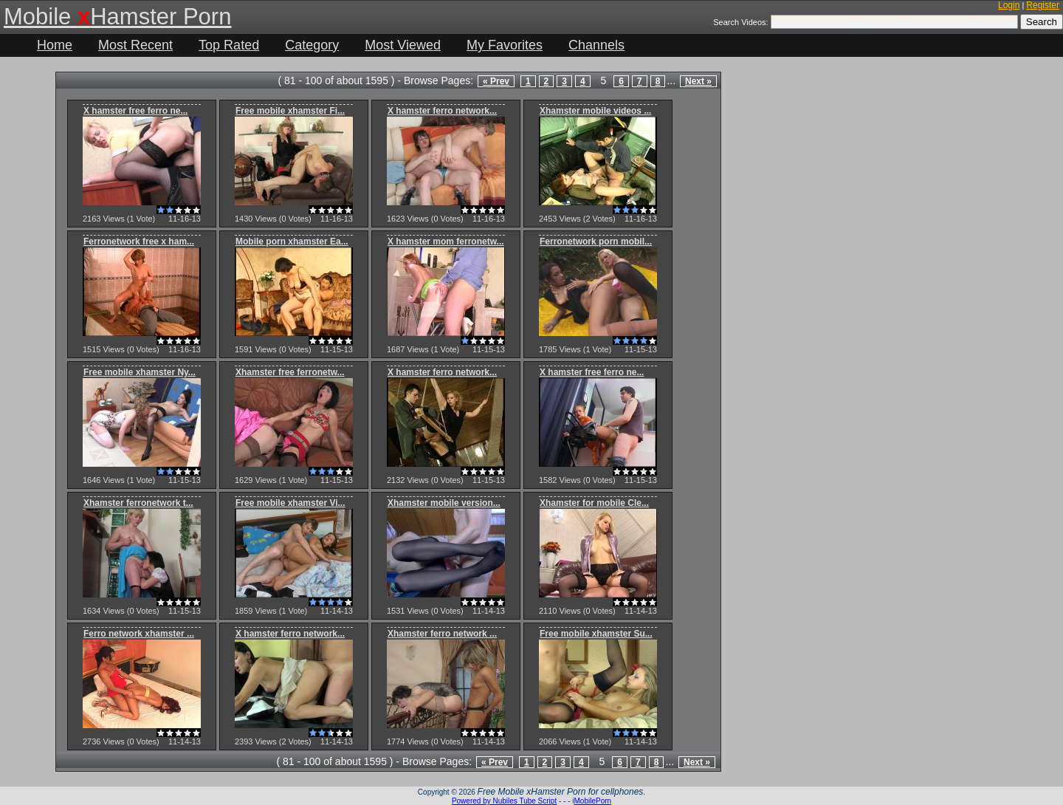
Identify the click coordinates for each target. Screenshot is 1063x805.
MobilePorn (593, 801)
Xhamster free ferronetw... (290, 372)
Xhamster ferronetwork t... (138, 503)
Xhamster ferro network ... (442, 633)
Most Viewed (403, 45)
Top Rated (229, 45)
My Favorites (505, 45)
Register (1042, 5)
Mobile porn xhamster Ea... (291, 241)
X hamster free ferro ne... (135, 111)
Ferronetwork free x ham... (138, 241)
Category (312, 45)
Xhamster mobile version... (444, 503)
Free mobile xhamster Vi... (290, 503)
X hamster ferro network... (442, 111)
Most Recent (135, 45)
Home (54, 45)
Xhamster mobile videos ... (595, 111)
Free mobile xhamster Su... (596, 633)
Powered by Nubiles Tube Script (504, 801)
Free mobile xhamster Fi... (290, 111)
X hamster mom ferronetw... (446, 241)
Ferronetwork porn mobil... (596, 241)
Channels (596, 45)
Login (1008, 5)
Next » (698, 81)
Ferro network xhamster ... (138, 633)
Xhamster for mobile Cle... (594, 503)
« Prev (496, 81)
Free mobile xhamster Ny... (139, 372)
